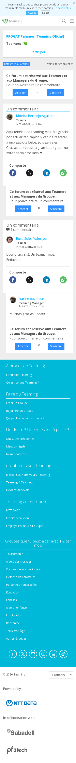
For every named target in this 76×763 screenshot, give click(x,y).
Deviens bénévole (17, 490)
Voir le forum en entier (60, 64)
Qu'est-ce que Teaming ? (22, 382)
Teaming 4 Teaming (19, 482)
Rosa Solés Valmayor (32, 238)
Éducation (12, 592)
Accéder (20, 93)
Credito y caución (17, 518)
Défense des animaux (20, 577)
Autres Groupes (16, 638)
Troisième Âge (15, 631)
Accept (32, 12)
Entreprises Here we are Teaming (28, 475)
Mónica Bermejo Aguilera (35, 115)
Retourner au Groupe (16, 64)
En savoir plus (63, 8)
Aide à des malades (19, 561)
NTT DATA (13, 510)
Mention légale (16, 446)
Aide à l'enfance (16, 608)
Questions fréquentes (20, 439)
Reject (45, 12)
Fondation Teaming (19, 375)
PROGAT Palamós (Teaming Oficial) (35, 36)
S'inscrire (55, 93)
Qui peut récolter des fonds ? (25, 418)
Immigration (14, 615)
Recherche (13, 623)
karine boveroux (31, 298)
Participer (38, 52)
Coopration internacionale (23, 569)
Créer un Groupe (17, 403)
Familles (11, 600)
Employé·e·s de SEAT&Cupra (24, 526)
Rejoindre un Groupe (19, 411)
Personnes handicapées (21, 585)
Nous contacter (16, 454)
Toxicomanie (14, 554)
